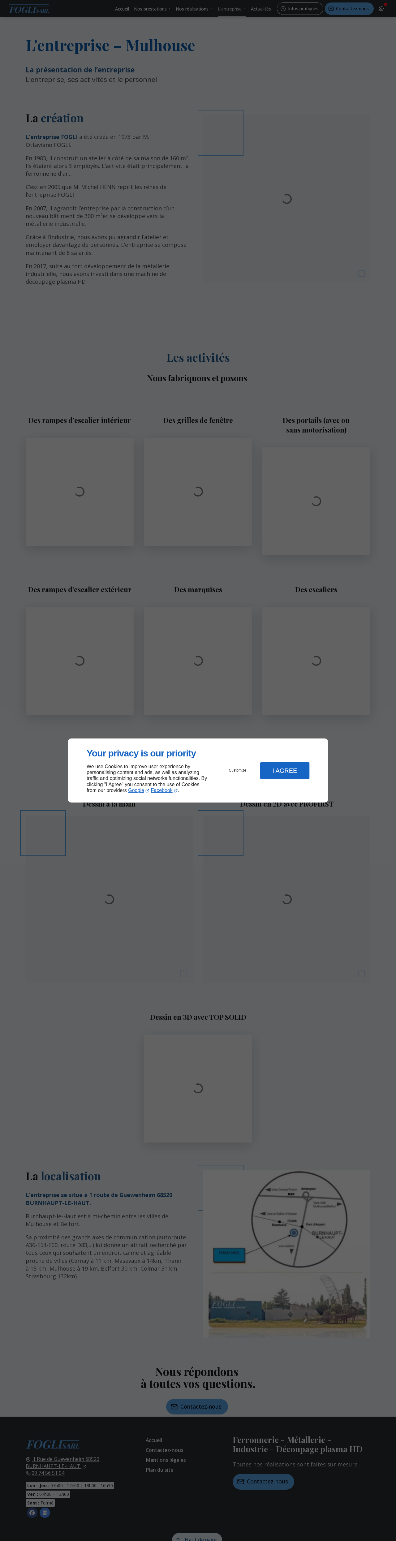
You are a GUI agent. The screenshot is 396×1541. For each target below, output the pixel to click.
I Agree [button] (284, 770)
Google (136, 790)
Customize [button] (238, 770)
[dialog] (198, 770)
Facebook (162, 790)
